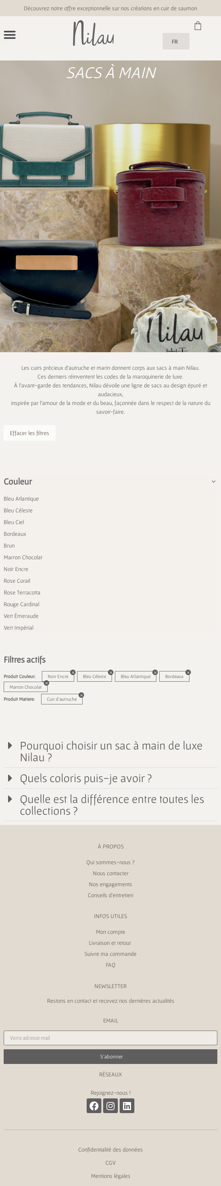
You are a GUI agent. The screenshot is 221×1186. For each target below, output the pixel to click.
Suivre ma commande (110, 953)
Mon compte (110, 931)
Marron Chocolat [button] (23, 557)
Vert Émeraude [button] (21, 615)
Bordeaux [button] (15, 533)
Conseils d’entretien (110, 895)
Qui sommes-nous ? (110, 862)
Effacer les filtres (29, 433)
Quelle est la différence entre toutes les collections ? (112, 804)
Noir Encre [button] (16, 569)
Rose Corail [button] (17, 580)
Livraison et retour (111, 942)
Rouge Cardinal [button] (21, 604)
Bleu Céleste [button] (18, 510)
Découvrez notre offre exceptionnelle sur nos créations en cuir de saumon (110, 8)
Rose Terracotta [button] (22, 592)
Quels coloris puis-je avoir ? (86, 777)
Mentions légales (110, 1175)
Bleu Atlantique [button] (21, 498)
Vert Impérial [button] (18, 627)
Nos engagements (110, 884)
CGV (110, 1162)
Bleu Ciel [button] (14, 522)
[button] (9, 34)
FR (175, 41)
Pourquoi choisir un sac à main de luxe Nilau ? (111, 751)
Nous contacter (110, 873)
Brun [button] (9, 545)
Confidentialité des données (110, 1149)
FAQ (111, 964)
